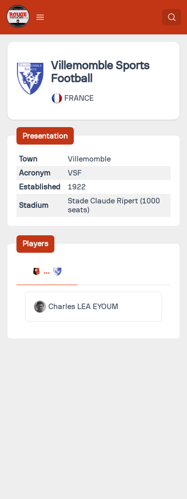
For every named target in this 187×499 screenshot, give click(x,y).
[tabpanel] (94, 307)
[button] (40, 16)
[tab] (46, 272)
